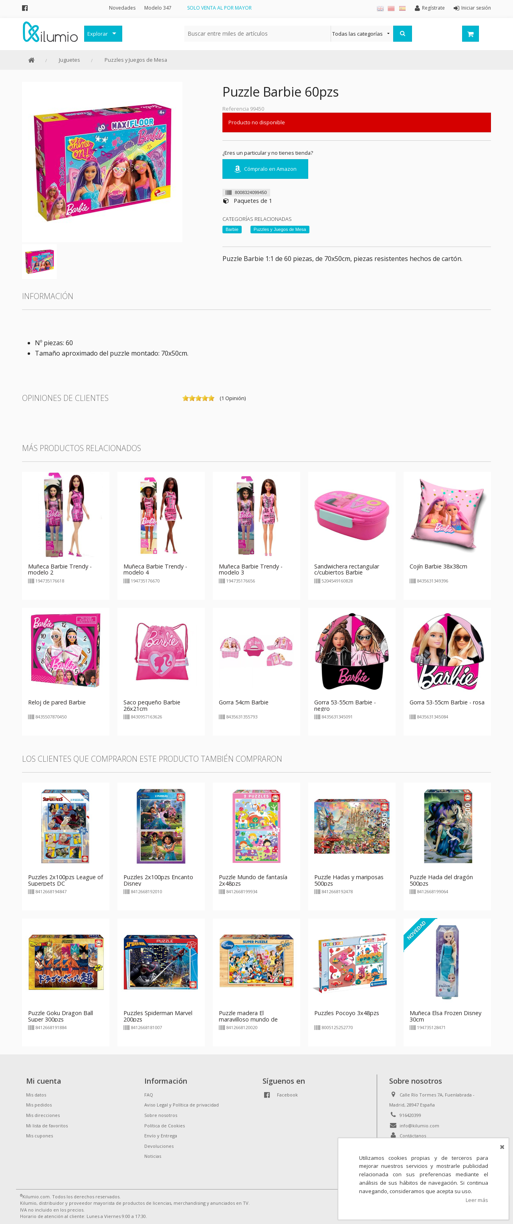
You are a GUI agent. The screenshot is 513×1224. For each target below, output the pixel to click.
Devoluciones (159, 1146)
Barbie (232, 229)
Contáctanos (413, 1136)
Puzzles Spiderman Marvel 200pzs (157, 1016)
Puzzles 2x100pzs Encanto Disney (158, 880)
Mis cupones (39, 1136)
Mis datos (36, 1095)
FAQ (148, 1095)
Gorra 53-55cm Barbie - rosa (447, 702)
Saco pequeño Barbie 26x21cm (151, 705)
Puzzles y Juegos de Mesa (136, 59)
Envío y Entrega (160, 1136)
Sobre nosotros (160, 1115)
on (185, 398)
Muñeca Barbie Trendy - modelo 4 (155, 569)
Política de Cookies (164, 1126)
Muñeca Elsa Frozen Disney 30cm (445, 1016)
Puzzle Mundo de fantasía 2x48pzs (253, 880)
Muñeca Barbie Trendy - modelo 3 (251, 569)
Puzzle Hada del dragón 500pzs (441, 880)
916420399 (410, 1115)
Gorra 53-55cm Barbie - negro (345, 705)
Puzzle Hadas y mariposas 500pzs (349, 880)
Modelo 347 (158, 7)
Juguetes (69, 59)
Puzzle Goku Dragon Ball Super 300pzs (60, 1016)
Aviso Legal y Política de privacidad (181, 1105)
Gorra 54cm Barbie (244, 702)
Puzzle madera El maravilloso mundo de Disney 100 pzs (248, 1019)
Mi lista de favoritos (47, 1126)
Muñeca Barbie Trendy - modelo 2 (60, 569)
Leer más (477, 1200)
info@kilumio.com (419, 1126)
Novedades (122, 7)
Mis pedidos (39, 1105)
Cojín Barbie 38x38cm (438, 566)
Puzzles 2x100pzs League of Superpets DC (65, 880)
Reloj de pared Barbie (57, 702)
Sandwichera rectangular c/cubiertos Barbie (346, 569)
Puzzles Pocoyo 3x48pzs (346, 1013)
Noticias (152, 1156)
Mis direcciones (43, 1115)
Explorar (97, 33)
